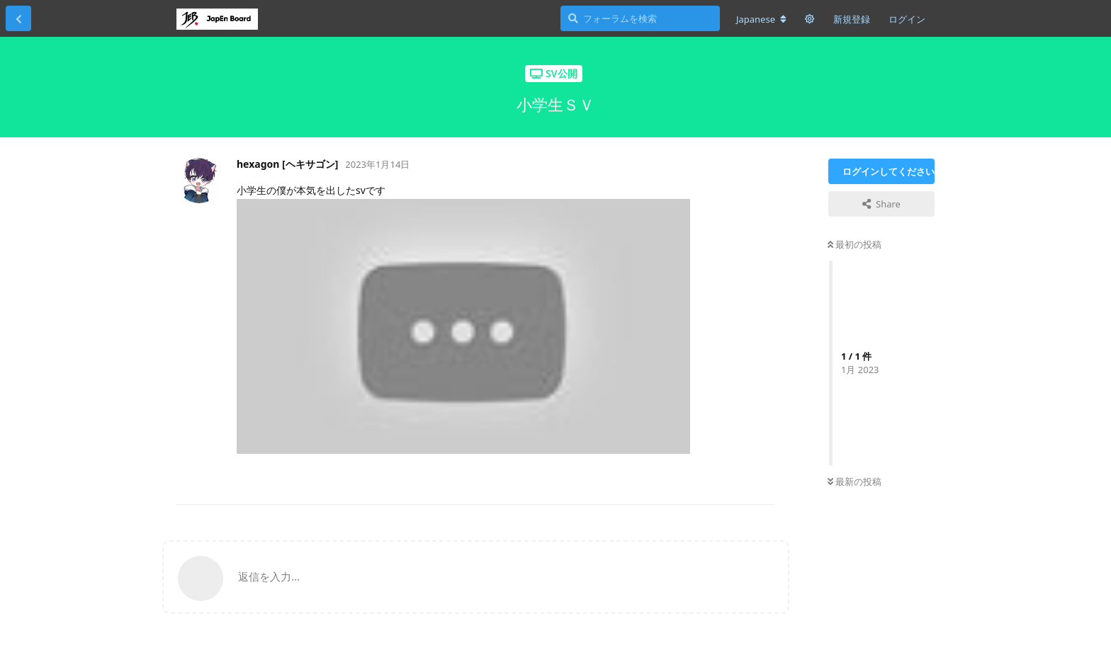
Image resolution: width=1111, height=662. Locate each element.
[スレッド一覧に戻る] (18, 18)
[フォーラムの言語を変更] (761, 19)
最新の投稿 (854, 481)
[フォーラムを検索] (640, 18)
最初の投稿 (854, 244)
